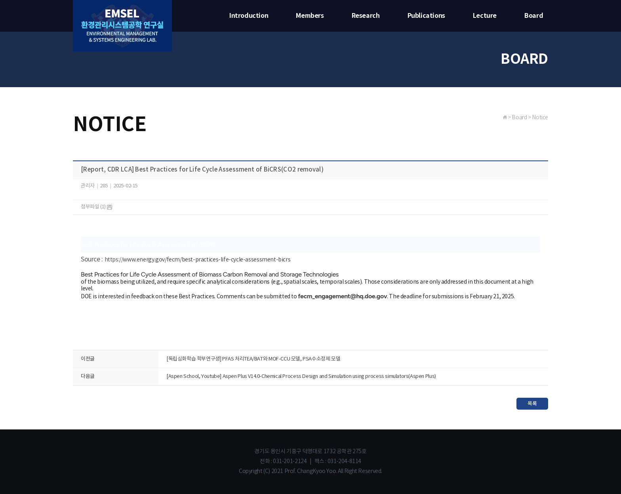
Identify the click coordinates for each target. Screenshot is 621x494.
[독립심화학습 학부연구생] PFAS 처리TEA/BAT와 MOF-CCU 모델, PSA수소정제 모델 (253, 359)
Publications (426, 16)
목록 (532, 404)
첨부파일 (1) (96, 207)
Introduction (248, 16)
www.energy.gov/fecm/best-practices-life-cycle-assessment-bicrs (206, 260)
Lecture (485, 16)
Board (533, 16)
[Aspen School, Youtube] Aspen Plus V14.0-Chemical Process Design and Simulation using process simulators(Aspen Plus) (301, 377)
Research (366, 16)
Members (310, 16)
